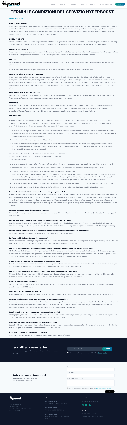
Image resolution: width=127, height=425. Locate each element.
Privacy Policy (102, 353)
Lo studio (84, 4)
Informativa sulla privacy (89, 414)
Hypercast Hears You (105, 4)
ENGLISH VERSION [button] (16, 19)
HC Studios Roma (51, 401)
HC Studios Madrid (51, 414)
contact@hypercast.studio (90, 401)
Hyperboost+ (72, 4)
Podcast (53, 4)
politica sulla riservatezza (103, 388)
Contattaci (120, 4)
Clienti (92, 4)
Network (62, 4)
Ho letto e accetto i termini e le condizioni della (87, 353)
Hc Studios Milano (51, 407)
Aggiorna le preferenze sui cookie (92, 416)
